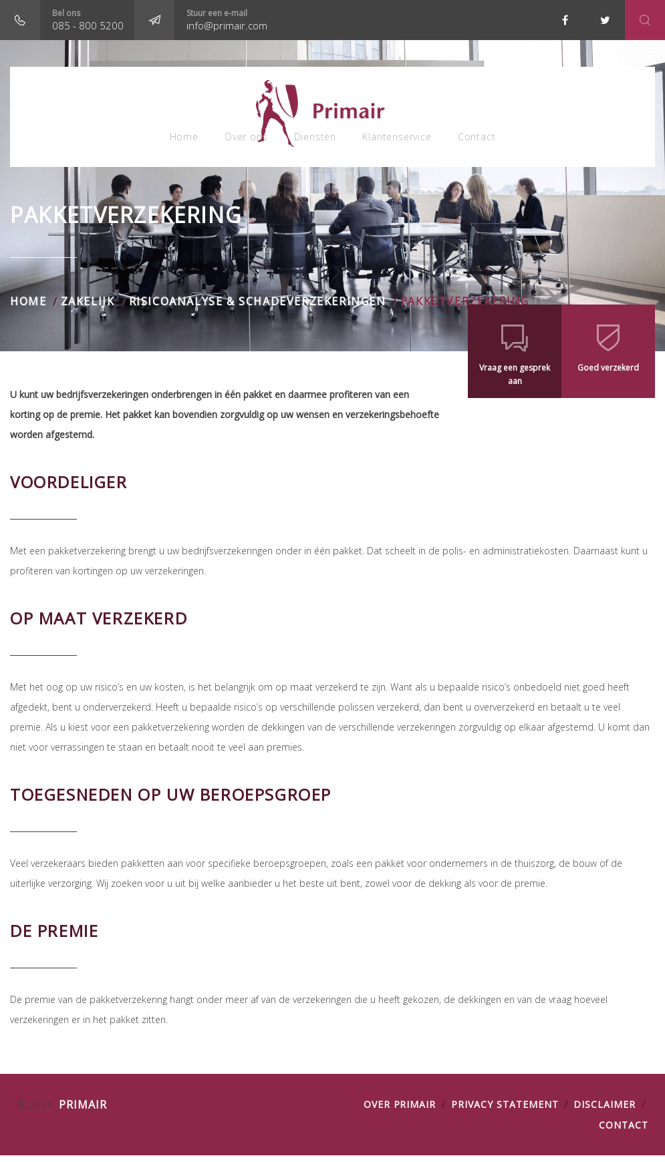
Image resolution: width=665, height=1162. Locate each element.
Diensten (315, 140)
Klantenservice (400, 140)
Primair (81, 1111)
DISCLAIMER (604, 1111)
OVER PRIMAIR (400, 1111)
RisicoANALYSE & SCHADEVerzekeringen (257, 308)
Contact (483, 140)
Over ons (242, 140)
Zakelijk (88, 308)
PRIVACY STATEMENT (504, 1111)
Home (177, 140)
